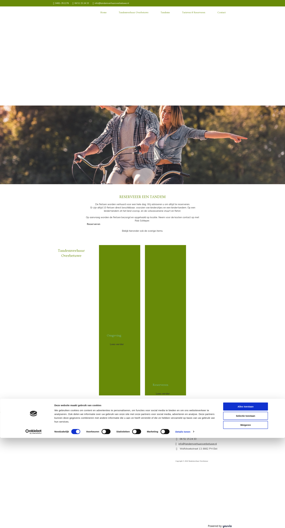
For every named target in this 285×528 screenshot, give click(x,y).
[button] (93, 224)
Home (103, 12)
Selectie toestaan (245, 266)
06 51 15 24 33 (82, 3)
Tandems (165, 12)
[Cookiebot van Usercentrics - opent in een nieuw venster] (33, 282)
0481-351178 (62, 3)
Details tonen (182, 282)
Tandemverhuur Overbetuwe (133, 12)
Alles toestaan (246, 257)
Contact (221, 12)
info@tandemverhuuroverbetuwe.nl (112, 3)
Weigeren (245, 275)
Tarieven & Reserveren (193, 12)
